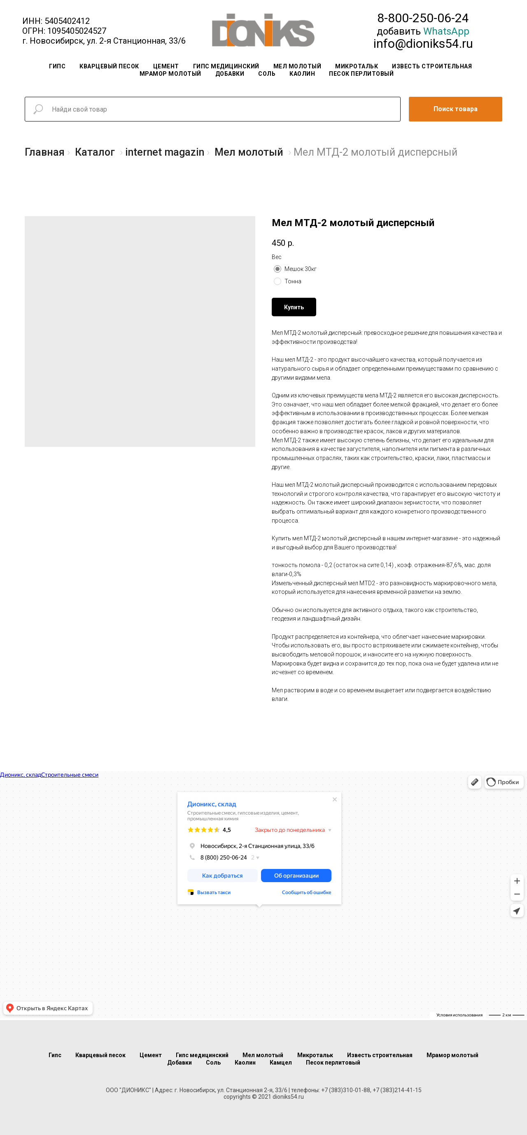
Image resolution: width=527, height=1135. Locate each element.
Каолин (302, 73)
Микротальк (356, 66)
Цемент (166, 66)
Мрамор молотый (170, 73)
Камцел (281, 1062)
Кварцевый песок (109, 66)
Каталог (94, 152)
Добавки (230, 73)
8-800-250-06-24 (423, 18)
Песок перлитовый (361, 73)
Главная (45, 152)
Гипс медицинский (226, 66)
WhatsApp (446, 31)
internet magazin (164, 152)
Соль (266, 73)
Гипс (57, 66)
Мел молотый (297, 66)
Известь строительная (432, 66)
